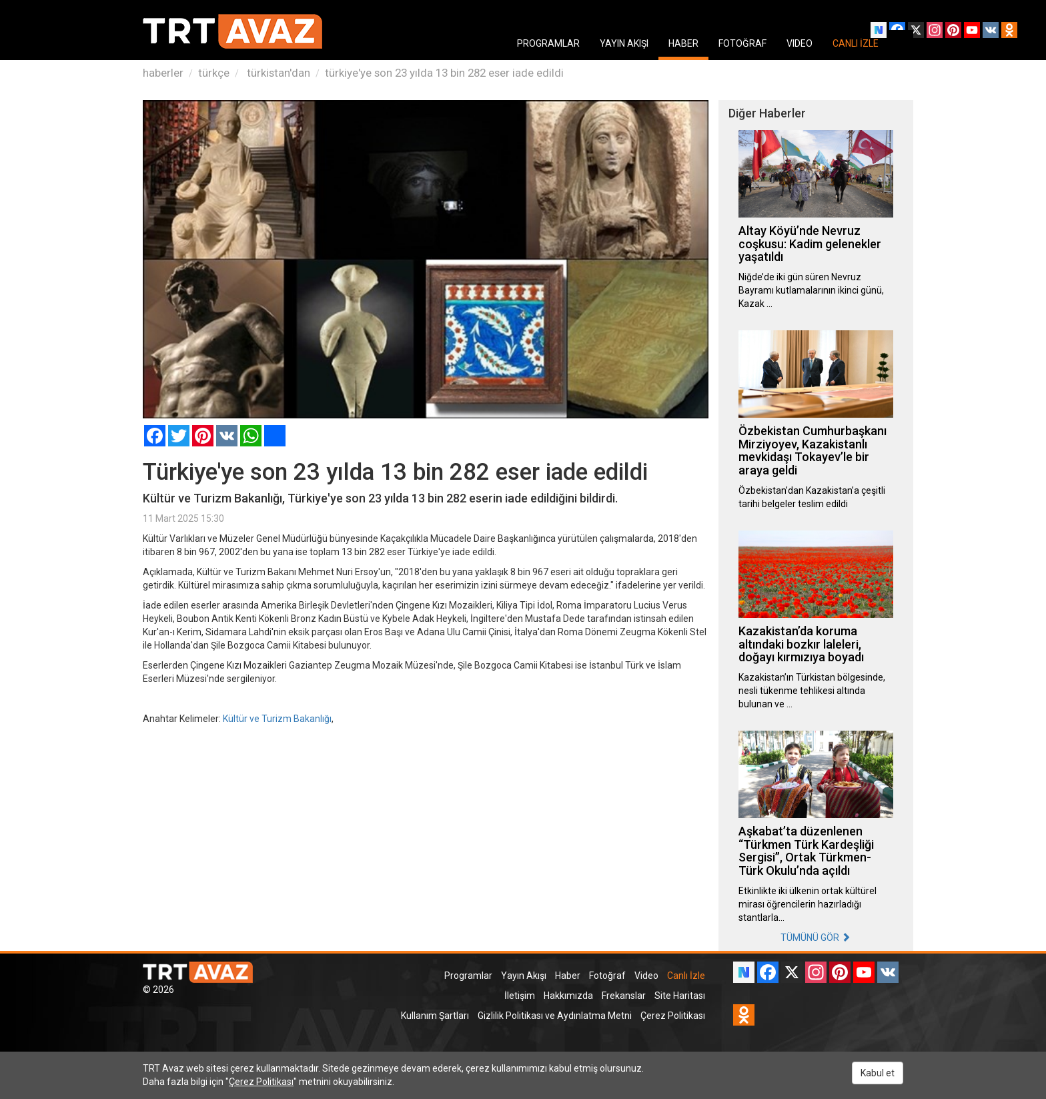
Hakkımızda (568, 995)
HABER (683, 43)
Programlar (468, 975)
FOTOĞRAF (742, 43)
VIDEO (800, 43)
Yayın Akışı (523, 975)
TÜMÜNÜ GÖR (815, 937)
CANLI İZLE (856, 43)
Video (646, 975)
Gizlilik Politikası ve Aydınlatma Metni (555, 1015)
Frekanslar (624, 995)
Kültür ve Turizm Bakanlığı (277, 718)
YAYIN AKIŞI (624, 43)
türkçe (213, 72)
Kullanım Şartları (435, 1015)
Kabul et (878, 1073)
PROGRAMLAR (548, 43)
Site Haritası (679, 995)
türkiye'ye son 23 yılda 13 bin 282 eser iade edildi (444, 72)
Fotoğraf (607, 975)
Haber (567, 975)
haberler (163, 72)
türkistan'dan (277, 72)
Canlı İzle (686, 975)
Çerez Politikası (672, 1015)
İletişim (519, 995)
